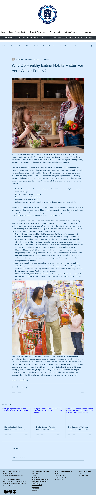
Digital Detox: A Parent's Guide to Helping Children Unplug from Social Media (46, 428)
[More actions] (83, 59)
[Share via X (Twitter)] (17, 387)
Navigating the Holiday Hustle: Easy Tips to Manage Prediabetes (15, 428)
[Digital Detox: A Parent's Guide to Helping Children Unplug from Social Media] (48, 416)
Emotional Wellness (16, 46)
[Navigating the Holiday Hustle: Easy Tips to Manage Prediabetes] (16, 416)
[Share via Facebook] (13, 387)
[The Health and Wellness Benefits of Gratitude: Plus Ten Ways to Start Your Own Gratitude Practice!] (80, 416)
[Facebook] (6, 492)
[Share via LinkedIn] (22, 387)
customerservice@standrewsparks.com (15, 483)
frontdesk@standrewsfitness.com (13, 475)
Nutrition (36, 46)
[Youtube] (14, 492)
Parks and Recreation (49, 46)
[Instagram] (10, 492)
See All (92, 404)
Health (74, 46)
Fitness (28, 46)
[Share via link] (27, 387)
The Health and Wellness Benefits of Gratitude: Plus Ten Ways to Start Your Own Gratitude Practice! (79, 428)
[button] (19, 32)
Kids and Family (64, 46)
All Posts (4, 46)
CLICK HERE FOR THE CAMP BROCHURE (75, 38)
